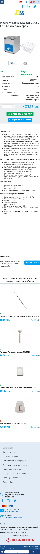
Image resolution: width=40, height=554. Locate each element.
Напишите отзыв (32, 262)
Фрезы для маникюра (12, 478)
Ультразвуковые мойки (12, 469)
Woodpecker (8, 482)
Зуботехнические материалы (15, 465)
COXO (5, 486)
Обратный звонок (13, 518)
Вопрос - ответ (9, 452)
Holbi (38, 548)
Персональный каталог (21, 120)
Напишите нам (12, 512)
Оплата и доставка (10, 456)
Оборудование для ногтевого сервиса (18, 473)
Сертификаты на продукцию (14, 460)
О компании (8, 448)
